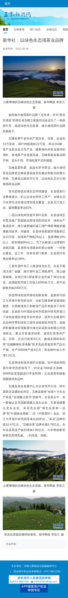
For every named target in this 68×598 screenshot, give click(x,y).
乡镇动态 (51, 29)
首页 (5, 29)
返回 (7, 3)
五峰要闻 (19, 29)
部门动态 (35, 29)
